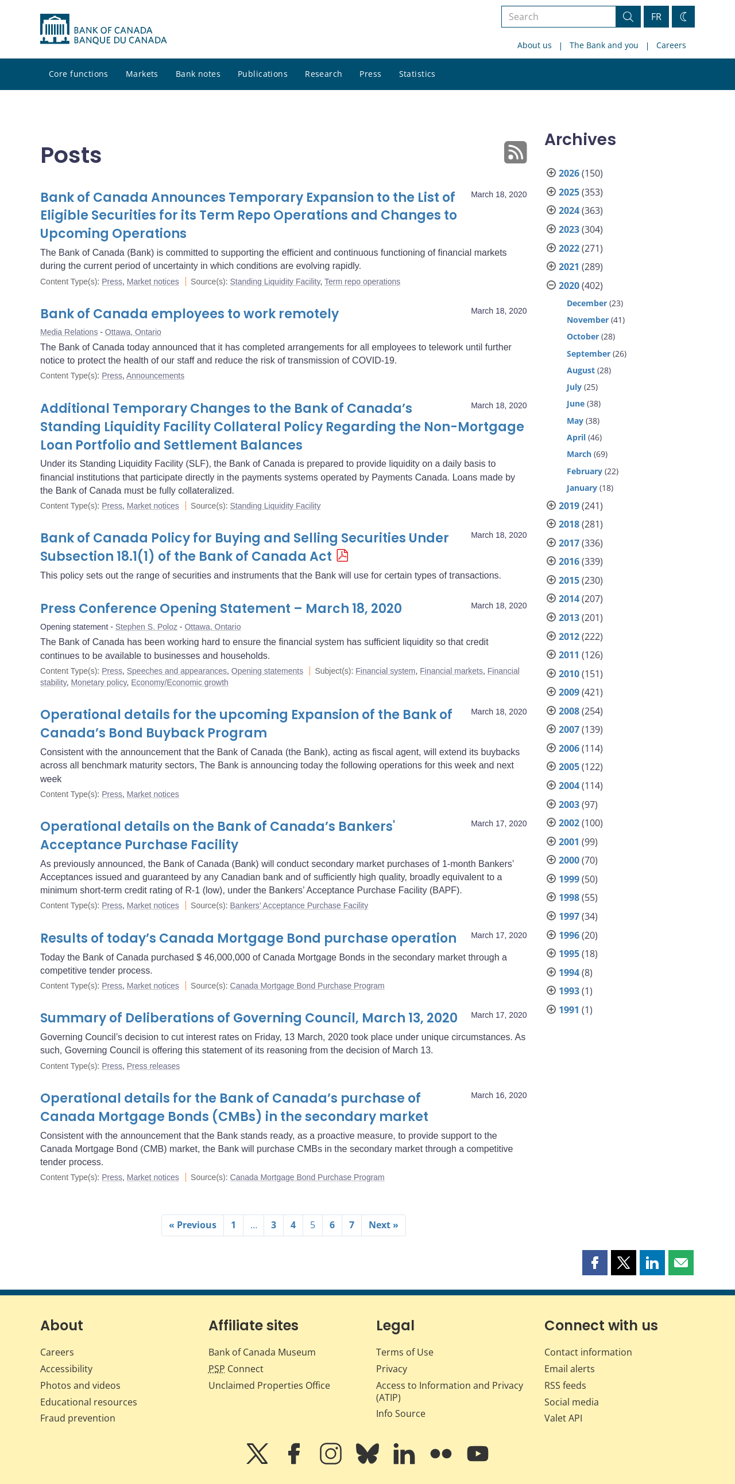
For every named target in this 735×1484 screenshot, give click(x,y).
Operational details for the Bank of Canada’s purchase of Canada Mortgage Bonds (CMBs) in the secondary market (234, 1107)
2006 (569, 748)
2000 (569, 860)
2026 (569, 173)
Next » (384, 1225)
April (576, 437)
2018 (569, 524)
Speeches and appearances (177, 670)
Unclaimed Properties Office (269, 1385)
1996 (569, 935)
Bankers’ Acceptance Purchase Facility (299, 905)
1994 (569, 972)
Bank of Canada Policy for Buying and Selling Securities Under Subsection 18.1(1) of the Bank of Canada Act (244, 547)
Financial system (385, 670)
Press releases (153, 1066)
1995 (569, 953)
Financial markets (451, 670)
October (583, 336)
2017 (569, 543)
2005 (569, 766)
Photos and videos (80, 1385)
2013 (569, 617)
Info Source (400, 1413)
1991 (569, 1009)
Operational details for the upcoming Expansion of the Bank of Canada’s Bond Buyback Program (246, 724)
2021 (569, 266)
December (587, 303)
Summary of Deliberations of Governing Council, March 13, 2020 (249, 1018)
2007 (569, 729)
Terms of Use (405, 1352)
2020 (569, 285)
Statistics (417, 73)
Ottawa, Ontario (133, 332)
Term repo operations (362, 281)
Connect (236, 1368)
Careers (671, 45)
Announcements (155, 375)
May (575, 420)
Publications (263, 73)
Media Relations (69, 332)
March (579, 453)
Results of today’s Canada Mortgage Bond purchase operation (248, 938)
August (581, 370)
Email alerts (569, 1368)
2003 (569, 804)
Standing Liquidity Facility (275, 281)
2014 (569, 598)
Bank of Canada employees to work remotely (189, 314)
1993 (569, 991)
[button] (595, 1262)
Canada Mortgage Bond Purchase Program (307, 985)
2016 (569, 561)
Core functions (79, 73)
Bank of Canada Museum (262, 1352)
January (582, 487)
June (576, 403)
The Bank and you (604, 45)
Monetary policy (98, 682)
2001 (569, 841)
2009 (569, 692)
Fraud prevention (77, 1418)
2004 (569, 785)
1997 (569, 916)
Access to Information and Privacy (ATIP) (449, 1391)
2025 (569, 192)
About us (534, 45)
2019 (569, 505)
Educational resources (88, 1402)
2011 (569, 655)
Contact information (588, 1352)
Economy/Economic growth (180, 682)
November (588, 319)
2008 (569, 711)
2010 (569, 673)
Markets (142, 73)
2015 (569, 580)
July (574, 386)
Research (323, 73)
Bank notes (198, 73)
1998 (569, 897)
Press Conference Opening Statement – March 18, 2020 (221, 609)
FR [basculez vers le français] (656, 16)
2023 (569, 229)
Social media (571, 1402)
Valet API (563, 1418)
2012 (569, 636)
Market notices (153, 281)
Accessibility (66, 1368)
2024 (569, 210)
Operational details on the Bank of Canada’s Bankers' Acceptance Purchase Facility (217, 836)
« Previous (192, 1225)
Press (370, 73)
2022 (569, 248)
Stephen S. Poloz (146, 626)
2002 (569, 823)
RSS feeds (565, 1385)
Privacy (391, 1368)
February (584, 471)
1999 (569, 879)
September (588, 353)
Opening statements (267, 670)
